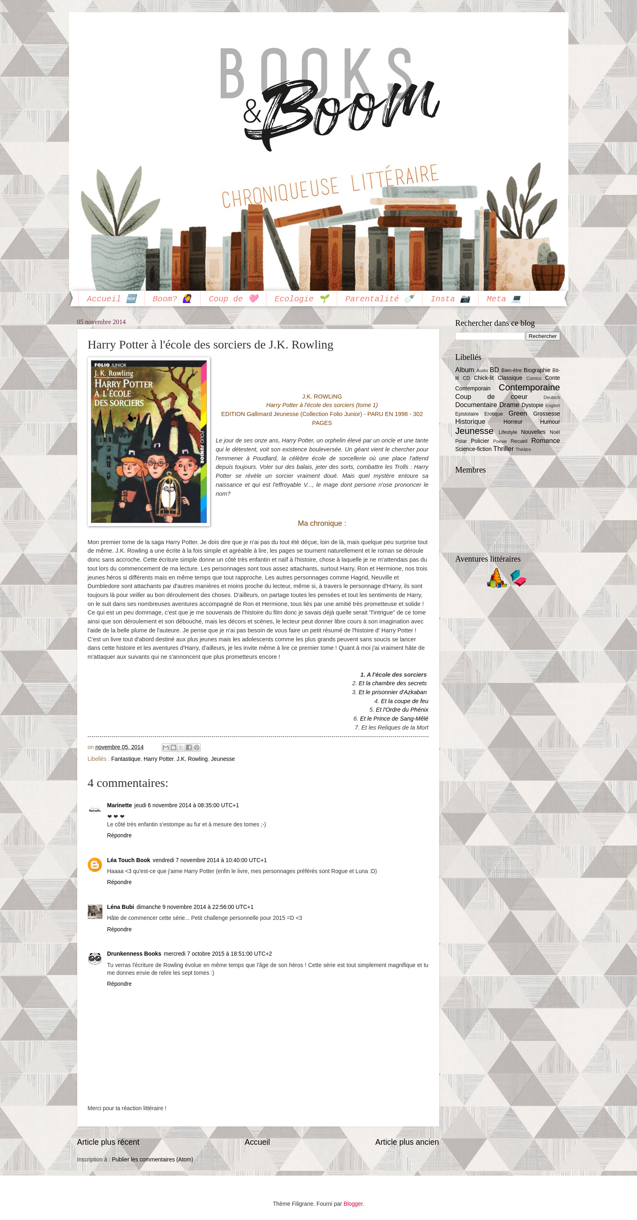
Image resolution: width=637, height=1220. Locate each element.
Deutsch (552, 397)
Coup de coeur (491, 397)
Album (464, 370)
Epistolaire (467, 414)
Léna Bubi (120, 907)
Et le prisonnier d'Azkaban (393, 692)
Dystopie (533, 405)
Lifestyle (507, 432)
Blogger (353, 1204)
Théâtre (523, 449)
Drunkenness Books (134, 954)
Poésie (500, 441)
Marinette (119, 805)
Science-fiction (473, 449)
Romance (545, 440)
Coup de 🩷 (233, 299)
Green (518, 413)
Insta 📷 (450, 299)
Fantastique (126, 759)
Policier (480, 441)
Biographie (537, 370)
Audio (482, 370)
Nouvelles (533, 432)
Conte (552, 378)
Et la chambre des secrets (393, 683)
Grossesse (546, 414)
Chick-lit (484, 378)
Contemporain (473, 389)
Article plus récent (108, 1142)
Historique (470, 421)
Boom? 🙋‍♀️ (172, 299)
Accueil (257, 1142)
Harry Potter (159, 759)
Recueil (519, 441)
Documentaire (476, 405)
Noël (555, 432)
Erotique (493, 414)
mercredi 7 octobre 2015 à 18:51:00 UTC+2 (218, 954)
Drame (509, 405)
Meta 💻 (504, 299)
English (552, 405)
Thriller (503, 449)
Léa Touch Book (128, 860)
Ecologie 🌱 (302, 299)
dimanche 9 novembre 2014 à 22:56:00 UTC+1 (195, 907)
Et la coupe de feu (405, 701)
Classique (510, 378)
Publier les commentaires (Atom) (152, 1160)
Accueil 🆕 (111, 299)
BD (494, 370)
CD (466, 378)
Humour (550, 422)
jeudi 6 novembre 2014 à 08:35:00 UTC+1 (186, 805)
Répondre (119, 835)
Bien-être (511, 370)
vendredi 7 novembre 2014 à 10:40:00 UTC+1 (210, 860)
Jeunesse (223, 759)
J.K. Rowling (192, 759)
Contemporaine (529, 387)
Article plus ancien (407, 1142)
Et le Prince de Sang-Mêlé (394, 718)
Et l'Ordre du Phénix (402, 709)
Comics (534, 378)
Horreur (512, 422)
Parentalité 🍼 (379, 299)
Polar (461, 441)
